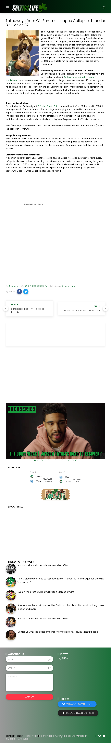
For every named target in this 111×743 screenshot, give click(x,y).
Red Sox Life (69, 736)
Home (28, 736)
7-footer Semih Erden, (48, 106)
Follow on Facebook (79, 713)
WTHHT (35, 736)
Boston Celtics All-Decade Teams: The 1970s (42, 618)
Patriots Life (81, 736)
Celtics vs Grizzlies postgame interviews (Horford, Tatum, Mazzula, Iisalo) (58, 631)
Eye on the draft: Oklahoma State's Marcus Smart (45, 592)
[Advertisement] (55, 259)
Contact (43, 736)
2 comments (68, 286)
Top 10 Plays (54, 736)
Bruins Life (10, 739)
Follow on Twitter (79, 704)
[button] (19, 291)
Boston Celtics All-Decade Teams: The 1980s (42, 565)
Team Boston (22, 739)
